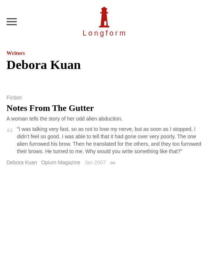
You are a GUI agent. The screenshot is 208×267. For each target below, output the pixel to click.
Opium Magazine (60, 162)
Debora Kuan (22, 162)
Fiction (14, 97)
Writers (16, 53)
